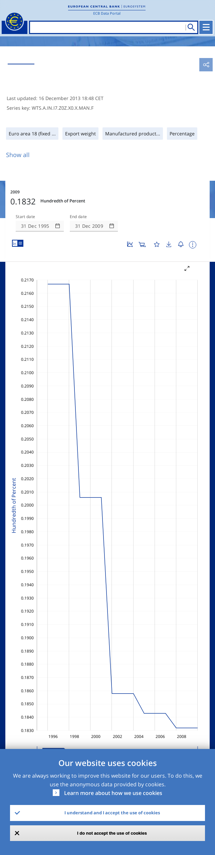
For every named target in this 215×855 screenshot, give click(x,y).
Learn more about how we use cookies (113, 793)
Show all (18, 155)
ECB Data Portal (107, 13)
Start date (25, 216)
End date (78, 216)
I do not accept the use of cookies (112, 833)
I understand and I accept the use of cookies (112, 813)
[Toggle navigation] (206, 27)
